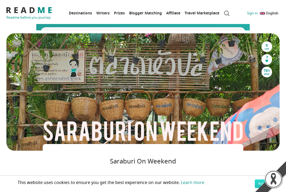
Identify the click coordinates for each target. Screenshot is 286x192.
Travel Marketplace (202, 13)
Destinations (80, 13)
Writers (103, 13)
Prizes (119, 13)
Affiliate (173, 13)
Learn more (192, 182)
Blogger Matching (145, 13)
